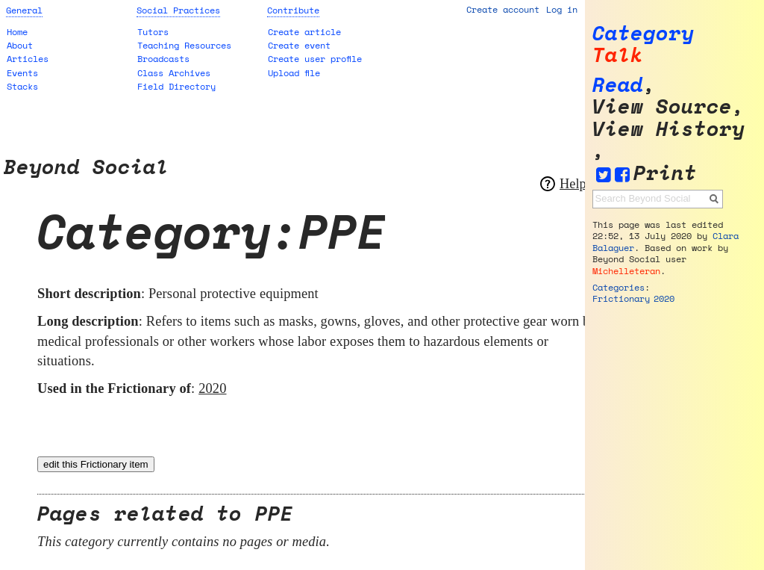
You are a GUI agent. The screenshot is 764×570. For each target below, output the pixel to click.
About (20, 45)
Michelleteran (626, 270)
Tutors (153, 31)
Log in (561, 9)
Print (665, 173)
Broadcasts (163, 58)
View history (668, 129)
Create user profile (315, 58)
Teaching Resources (184, 45)
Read (617, 85)
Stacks (22, 86)
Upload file (294, 72)
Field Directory (176, 86)
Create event (299, 45)
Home (17, 31)
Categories (618, 287)
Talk (617, 55)
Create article (304, 31)
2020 (212, 388)
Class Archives (173, 72)
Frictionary (621, 298)
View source (662, 106)
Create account (502, 9)
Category (643, 33)
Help (573, 183)
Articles (27, 58)
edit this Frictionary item (95, 464)
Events (22, 72)
